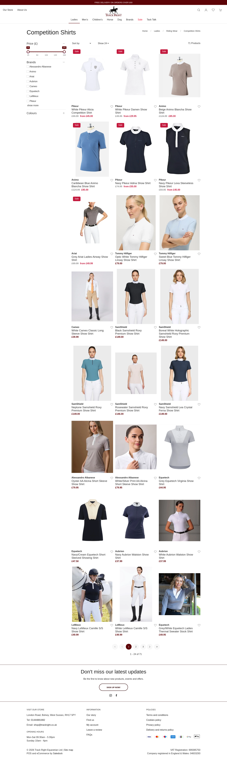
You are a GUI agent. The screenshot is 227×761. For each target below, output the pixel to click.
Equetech (33, 91)
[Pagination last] (157, 647)
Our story (91, 715)
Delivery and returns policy (160, 730)
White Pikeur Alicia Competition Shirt (83, 111)
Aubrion (32, 81)
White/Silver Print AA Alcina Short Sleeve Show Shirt (131, 482)
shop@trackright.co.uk (45, 725)
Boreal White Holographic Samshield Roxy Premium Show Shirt (174, 333)
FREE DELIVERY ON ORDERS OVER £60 (113, 2)
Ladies (74, 19)
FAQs (89, 735)
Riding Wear (171, 31)
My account (92, 725)
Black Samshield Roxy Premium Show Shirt (128, 332)
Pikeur (31, 101)
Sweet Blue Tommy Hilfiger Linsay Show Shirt (175, 258)
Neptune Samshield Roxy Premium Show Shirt (87, 409)
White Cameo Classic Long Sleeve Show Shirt (88, 332)
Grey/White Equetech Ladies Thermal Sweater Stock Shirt (176, 630)
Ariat (30, 76)
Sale (140, 19)
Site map (68, 750)
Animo (31, 71)
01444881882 (38, 720)
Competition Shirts (192, 31)
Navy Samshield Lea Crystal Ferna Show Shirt (175, 409)
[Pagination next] (150, 647)
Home (145, 31)
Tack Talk (151, 19)
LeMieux (32, 96)
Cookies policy (153, 720)
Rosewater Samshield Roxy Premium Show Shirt (131, 409)
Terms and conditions (157, 715)
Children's (97, 19)
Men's (85, 19)
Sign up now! (113, 687)
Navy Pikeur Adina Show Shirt (133, 183)
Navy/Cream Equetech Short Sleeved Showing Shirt (88, 556)
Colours (32, 113)
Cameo (32, 86)
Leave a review (94, 730)
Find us (90, 720)
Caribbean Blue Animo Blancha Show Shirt (85, 185)
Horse (110, 19)
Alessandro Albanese (39, 66)
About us (22, 10)
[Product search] (198, 10)
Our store (8, 10)
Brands (129, 19)
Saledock (58, 753)
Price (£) (32, 43)
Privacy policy (153, 725)
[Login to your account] (206, 10)
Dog (120, 19)
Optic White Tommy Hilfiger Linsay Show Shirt (131, 258)
